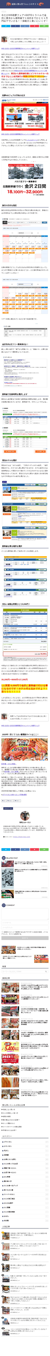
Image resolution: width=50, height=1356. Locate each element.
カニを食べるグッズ (26, 1186)
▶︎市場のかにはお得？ (9, 1130)
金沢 (3, 800)
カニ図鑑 (26, 1208)
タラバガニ (26, 1146)
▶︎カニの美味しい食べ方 (9, 1113)
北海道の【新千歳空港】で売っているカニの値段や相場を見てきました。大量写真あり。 (28, 1234)
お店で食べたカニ (26, 1173)
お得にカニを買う (26, 1159)
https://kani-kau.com (21, 837)
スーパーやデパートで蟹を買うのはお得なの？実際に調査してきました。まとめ (28, 1308)
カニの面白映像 (26, 1212)
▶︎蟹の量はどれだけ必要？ (10, 1120)
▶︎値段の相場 (6, 1116)
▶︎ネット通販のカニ (8, 1123)
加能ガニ (10, 800)
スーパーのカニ (26, 1194)
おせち (26, 1216)
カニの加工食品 (26, 1199)
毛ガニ (26, 1151)
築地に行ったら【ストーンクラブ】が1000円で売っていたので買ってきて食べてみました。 (28, 1287)
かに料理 (26, 1177)
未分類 (3, 11)
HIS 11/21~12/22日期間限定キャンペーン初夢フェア (20, 48)
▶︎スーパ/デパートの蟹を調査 (11, 1127)
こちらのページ (32, 140)
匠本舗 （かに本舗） (8, 764)
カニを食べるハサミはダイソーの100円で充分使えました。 (28, 1255)
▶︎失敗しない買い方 (8, 1109)
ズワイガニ (26, 1142)
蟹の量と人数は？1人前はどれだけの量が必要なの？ (28, 1265)
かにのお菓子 (26, 1203)
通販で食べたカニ (26, 1168)
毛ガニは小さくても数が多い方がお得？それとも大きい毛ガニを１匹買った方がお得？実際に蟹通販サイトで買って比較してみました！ (28, 1299)
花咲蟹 (26, 1155)
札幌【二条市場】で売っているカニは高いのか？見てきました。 (28, 1277)
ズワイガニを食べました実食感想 (14, 794)
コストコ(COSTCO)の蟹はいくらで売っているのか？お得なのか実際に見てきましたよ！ (28, 1330)
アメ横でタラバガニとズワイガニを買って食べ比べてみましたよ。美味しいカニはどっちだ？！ (28, 1245)
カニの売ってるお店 (26, 1164)
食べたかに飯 (26, 1190)
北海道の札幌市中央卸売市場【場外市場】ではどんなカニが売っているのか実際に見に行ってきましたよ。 (28, 1319)
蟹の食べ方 (26, 1181)
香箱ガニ (17, 800)
